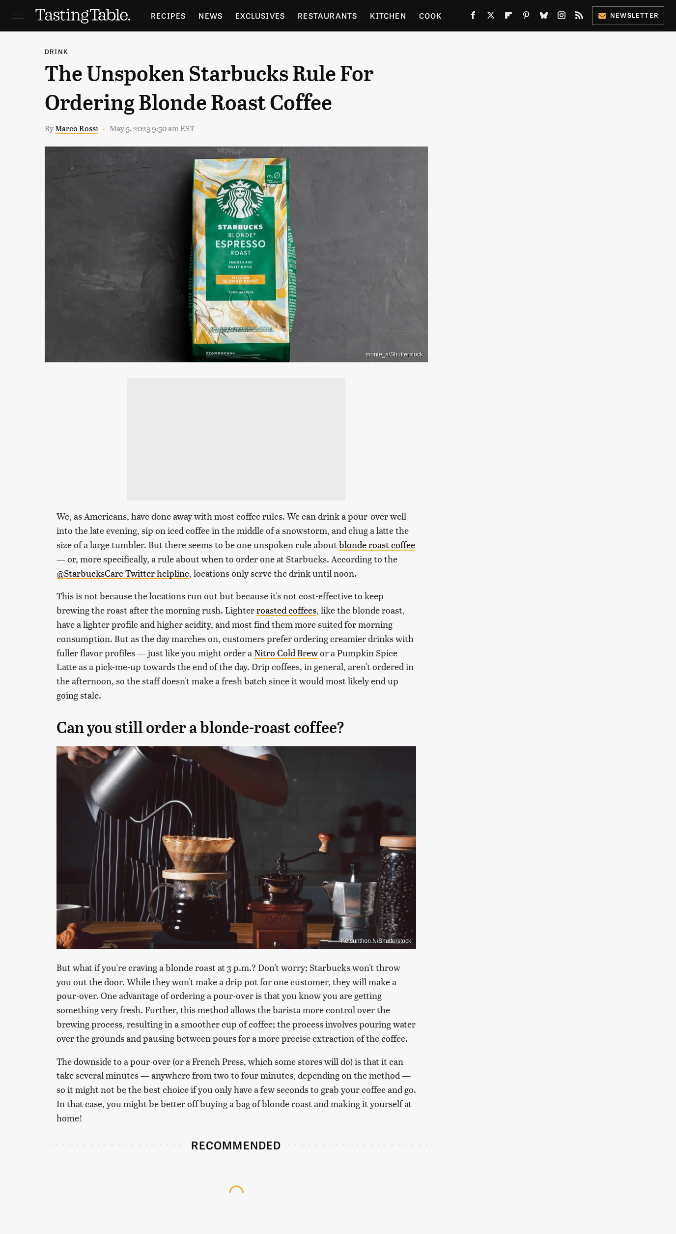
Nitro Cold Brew (286, 652)
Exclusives (260, 15)
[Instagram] (561, 17)
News (210, 15)
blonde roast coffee (377, 544)
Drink (56, 51)
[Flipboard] (508, 17)
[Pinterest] (526, 17)
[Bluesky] (544, 17)
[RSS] (579, 17)
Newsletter (628, 15)
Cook (430, 15)
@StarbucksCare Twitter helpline (122, 573)
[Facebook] (473, 17)
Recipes (168, 15)
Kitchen (388, 15)
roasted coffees (286, 610)
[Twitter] (491, 17)
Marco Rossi (76, 128)
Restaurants (327, 15)
